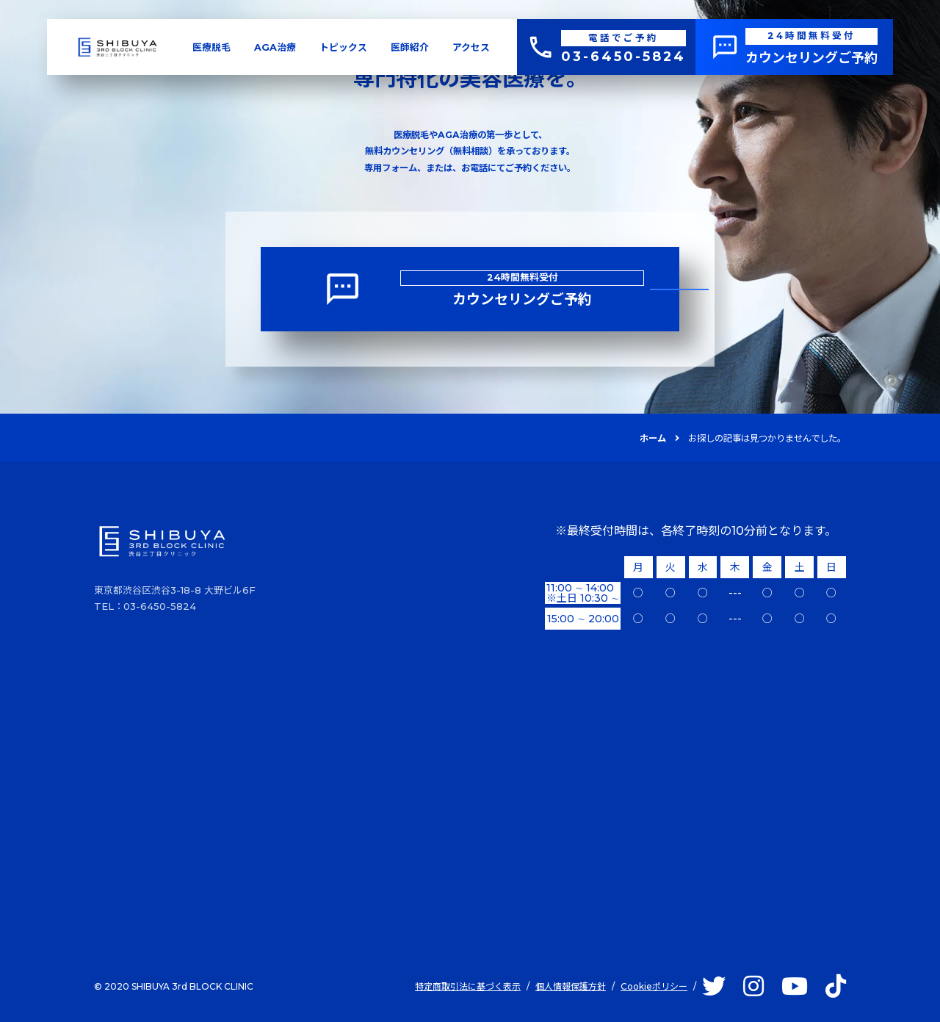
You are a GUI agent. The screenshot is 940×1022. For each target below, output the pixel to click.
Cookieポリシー (654, 986)
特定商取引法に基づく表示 (468, 986)
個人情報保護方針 (570, 986)
